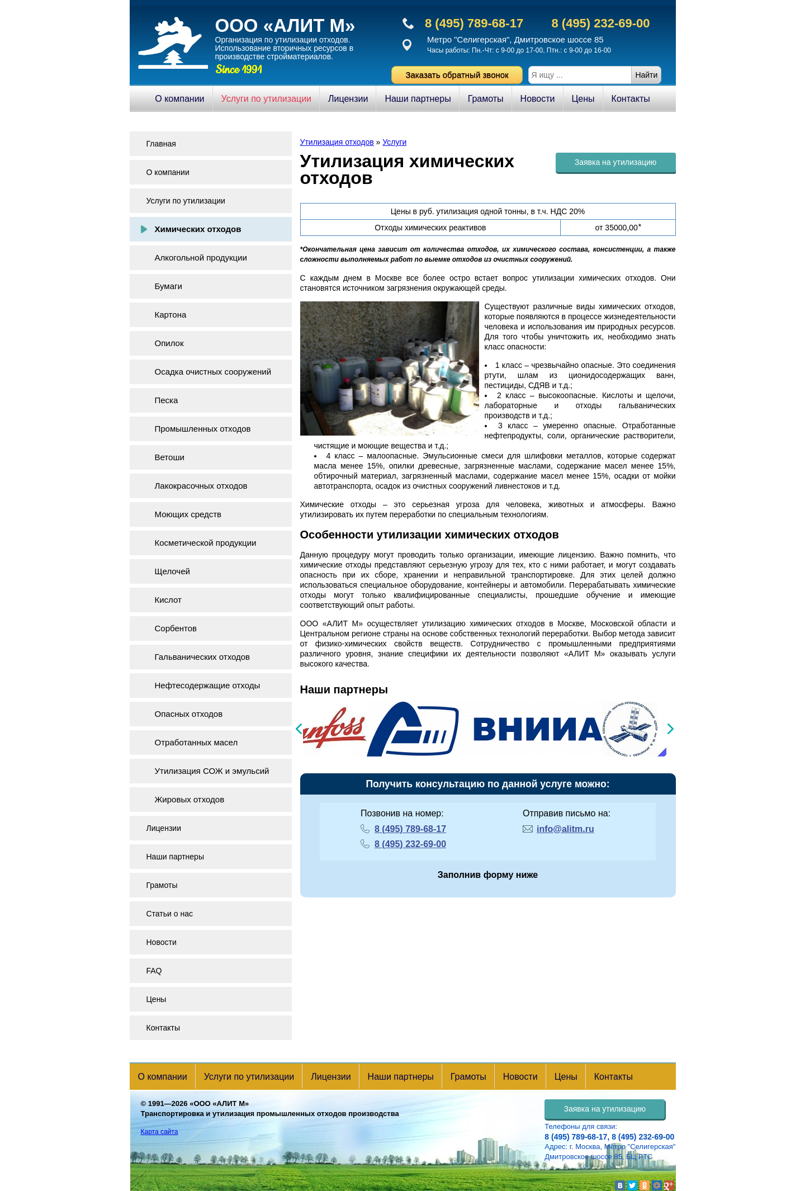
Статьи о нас (169, 913)
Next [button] (670, 729)
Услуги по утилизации (266, 98)
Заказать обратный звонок (456, 74)
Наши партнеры (418, 98)
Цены (583, 98)
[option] (308, 729)
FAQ (154, 970)
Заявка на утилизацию (616, 162)
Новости (537, 98)
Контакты (631, 98)
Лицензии (348, 98)
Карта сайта (159, 1132)
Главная (161, 143)
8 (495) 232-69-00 (600, 23)
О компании (179, 98)
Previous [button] (299, 729)
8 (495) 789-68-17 (474, 23)
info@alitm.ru (565, 829)
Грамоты (486, 98)
